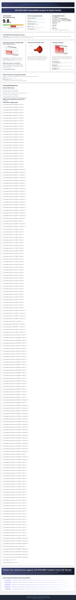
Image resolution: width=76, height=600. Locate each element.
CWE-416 (5, 100)
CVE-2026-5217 (8, 586)
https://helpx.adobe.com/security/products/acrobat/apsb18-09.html (15, 93)
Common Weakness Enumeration (24, 5)
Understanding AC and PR (9, 69)
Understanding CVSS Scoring (39, 596)
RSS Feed (35, 598)
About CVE (47, 596)
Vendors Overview (55, 5)
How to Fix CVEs (30, 596)
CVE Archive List (51, 4)
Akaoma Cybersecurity (33, 597)
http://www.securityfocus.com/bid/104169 (10, 90)
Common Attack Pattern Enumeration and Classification (41, 5)
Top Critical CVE (39, 4)
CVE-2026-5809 (8, 580)
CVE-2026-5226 (8, 584)
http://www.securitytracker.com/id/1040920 (10, 91)
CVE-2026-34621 (8, 582)
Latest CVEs (33, 4)
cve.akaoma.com (41, 597)
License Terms (40, 598)
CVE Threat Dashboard (26, 4)
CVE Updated (45, 4)
